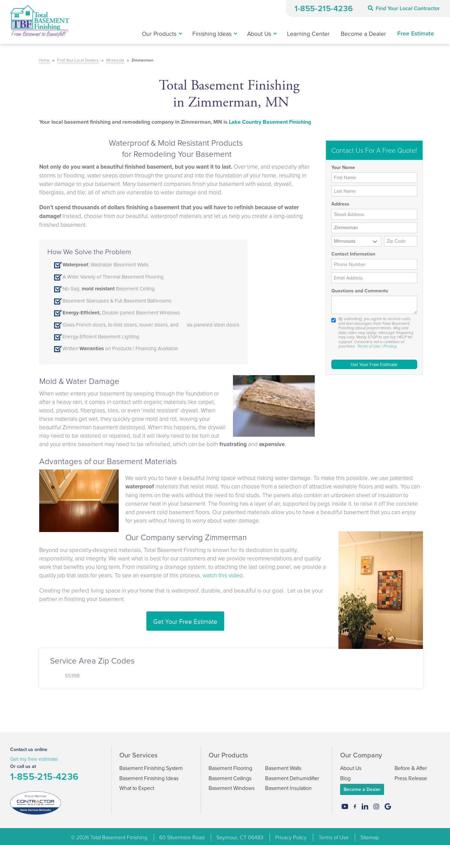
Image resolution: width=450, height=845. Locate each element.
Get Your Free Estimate (185, 618)
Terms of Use (368, 344)
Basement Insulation (288, 786)
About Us (350, 766)
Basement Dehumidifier (292, 775)
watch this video (223, 573)
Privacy (390, 344)
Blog (345, 775)
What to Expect (136, 786)
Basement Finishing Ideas (149, 775)
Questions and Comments (359, 289)
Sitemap (369, 835)
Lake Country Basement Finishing (270, 119)
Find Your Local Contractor (404, 8)
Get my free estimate (34, 756)
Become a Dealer (362, 787)
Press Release (411, 775)
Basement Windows (232, 786)
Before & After (411, 766)
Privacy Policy (291, 835)
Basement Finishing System (151, 766)
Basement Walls (283, 766)
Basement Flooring (230, 766)
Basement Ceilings (230, 775)
